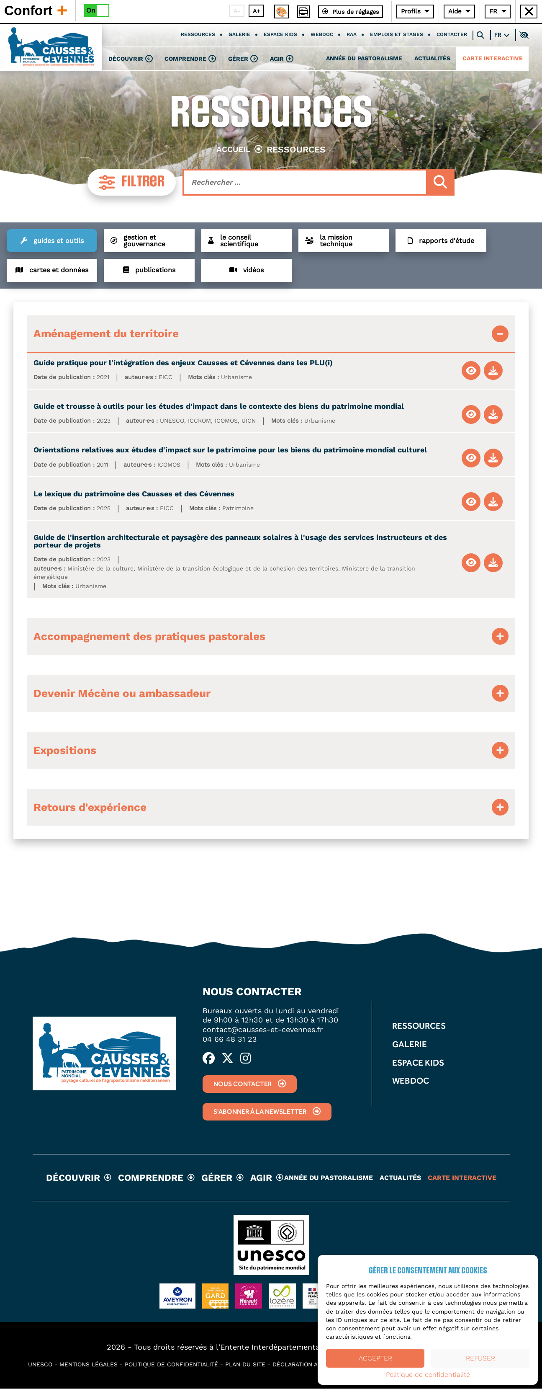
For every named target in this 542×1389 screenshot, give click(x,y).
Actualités (432, 59)
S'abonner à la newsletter (257, 1112)
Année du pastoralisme (364, 59)
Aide (455, 11)
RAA (352, 35)
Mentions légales (88, 1364)
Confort (35, 10)
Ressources (198, 35)
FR (493, 11)
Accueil (233, 149)
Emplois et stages (396, 35)
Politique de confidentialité (428, 1375)
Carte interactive (492, 59)
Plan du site (245, 1364)
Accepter (375, 1358)
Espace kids (280, 35)
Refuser (480, 1358)
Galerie (239, 35)
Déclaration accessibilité (314, 1364)
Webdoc (322, 35)
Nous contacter (240, 1084)
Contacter (452, 35)
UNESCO (40, 1364)
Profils (411, 11)
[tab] (271, 334)
